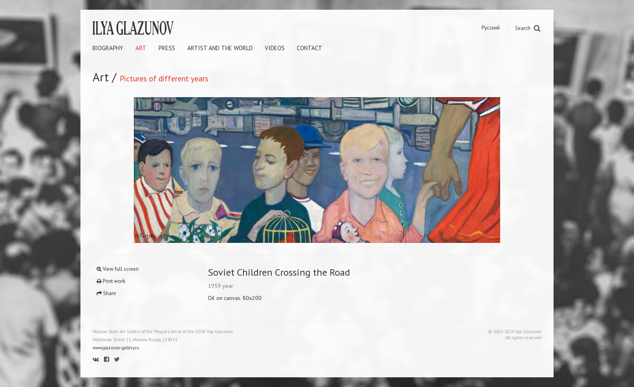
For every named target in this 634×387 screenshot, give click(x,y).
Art (140, 48)
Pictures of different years (164, 78)
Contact (309, 48)
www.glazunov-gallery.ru (116, 348)
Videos (275, 48)
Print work (111, 281)
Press (166, 48)
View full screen (118, 269)
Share (106, 293)
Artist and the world (220, 48)
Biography (108, 48)
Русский (491, 27)
